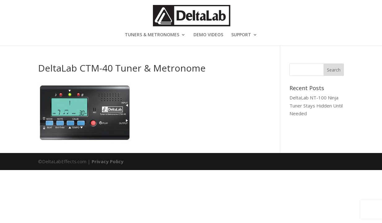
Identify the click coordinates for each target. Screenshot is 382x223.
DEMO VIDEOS (208, 35)
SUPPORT (241, 35)
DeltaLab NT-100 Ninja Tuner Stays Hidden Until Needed (316, 105)
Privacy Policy (108, 161)
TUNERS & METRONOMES (152, 35)
